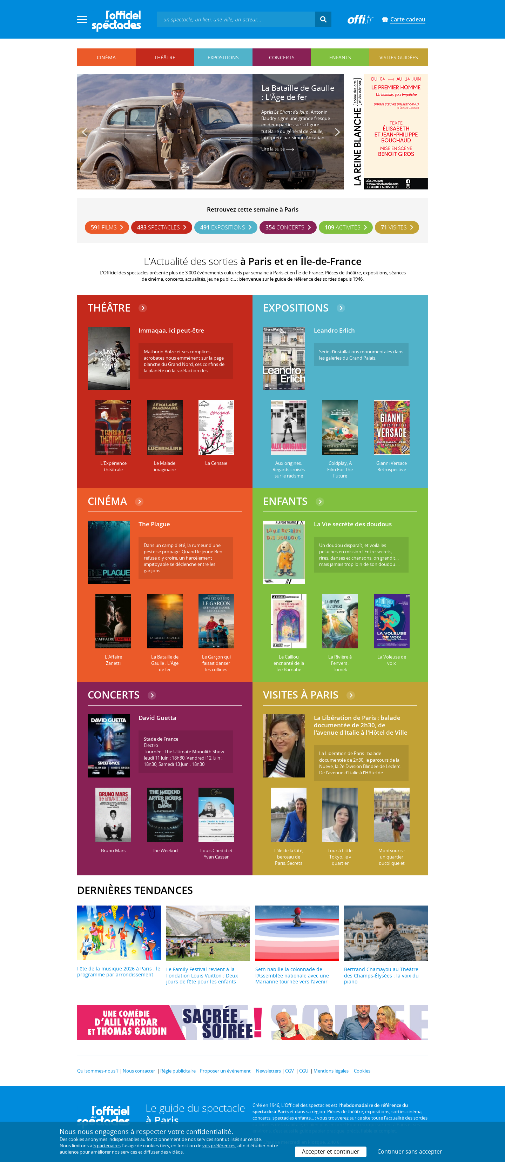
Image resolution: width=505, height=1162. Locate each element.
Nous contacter (139, 1071)
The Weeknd (165, 850)
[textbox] (236, 19)
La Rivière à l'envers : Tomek (340, 663)
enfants (340, 57)
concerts (282, 57)
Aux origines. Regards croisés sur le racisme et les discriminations (288, 476)
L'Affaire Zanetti (113, 660)
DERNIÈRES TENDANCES (135, 890)
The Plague (154, 524)
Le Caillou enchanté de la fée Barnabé (289, 663)
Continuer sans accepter (409, 1151)
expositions (223, 57)
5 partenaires (107, 1145)
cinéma (106, 57)
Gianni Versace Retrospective (391, 466)
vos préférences (218, 1145)
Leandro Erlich (334, 330)
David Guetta (157, 718)
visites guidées (398, 57)
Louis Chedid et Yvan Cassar (216, 853)
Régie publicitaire (178, 1071)
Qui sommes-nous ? (98, 1071)
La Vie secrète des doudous (353, 524)
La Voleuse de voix (391, 660)
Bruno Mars (113, 850)
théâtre (164, 57)
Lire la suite (277, 149)
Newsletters (268, 1071)
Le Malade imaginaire (165, 466)
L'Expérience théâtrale (113, 466)
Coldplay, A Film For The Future (340, 469)
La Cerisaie (216, 463)
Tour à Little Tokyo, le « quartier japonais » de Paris (340, 863)
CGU (303, 1071)
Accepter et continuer (330, 1151)
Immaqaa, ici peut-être (171, 330)
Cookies (362, 1071)
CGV (289, 1071)
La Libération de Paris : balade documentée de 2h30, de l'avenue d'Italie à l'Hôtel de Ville (361, 725)
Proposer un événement (225, 1071)
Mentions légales (331, 1071)
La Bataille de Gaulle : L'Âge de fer (297, 92)
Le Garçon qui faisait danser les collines (216, 663)
